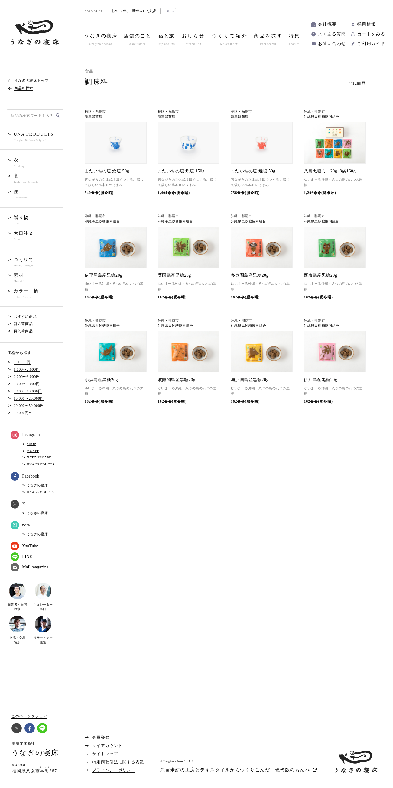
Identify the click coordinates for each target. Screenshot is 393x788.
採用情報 (366, 24)
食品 (89, 71)
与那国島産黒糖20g (250, 380)
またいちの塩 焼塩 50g (253, 171)
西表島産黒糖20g (320, 275)
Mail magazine (29, 567)
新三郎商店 (93, 116)
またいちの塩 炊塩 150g (181, 171)
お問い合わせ (332, 43)
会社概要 (327, 24)
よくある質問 (332, 34)
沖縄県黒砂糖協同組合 (321, 116)
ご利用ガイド (371, 43)
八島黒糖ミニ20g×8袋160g (330, 171)
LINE (21, 556)
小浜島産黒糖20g (101, 380)
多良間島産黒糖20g (250, 275)
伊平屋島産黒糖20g (103, 275)
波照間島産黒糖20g (177, 380)
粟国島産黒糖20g (174, 275)
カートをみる (371, 34)
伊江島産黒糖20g (320, 380)
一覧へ (169, 11)
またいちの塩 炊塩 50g (107, 171)
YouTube (24, 546)
